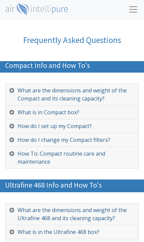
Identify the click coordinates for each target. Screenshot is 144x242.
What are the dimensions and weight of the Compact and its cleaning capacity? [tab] (72, 94)
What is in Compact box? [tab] (48, 112)
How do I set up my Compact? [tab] (55, 126)
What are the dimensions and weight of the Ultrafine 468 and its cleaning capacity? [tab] (72, 214)
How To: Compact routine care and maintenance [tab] (61, 157)
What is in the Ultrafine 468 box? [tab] (58, 232)
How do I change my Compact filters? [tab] (64, 140)
